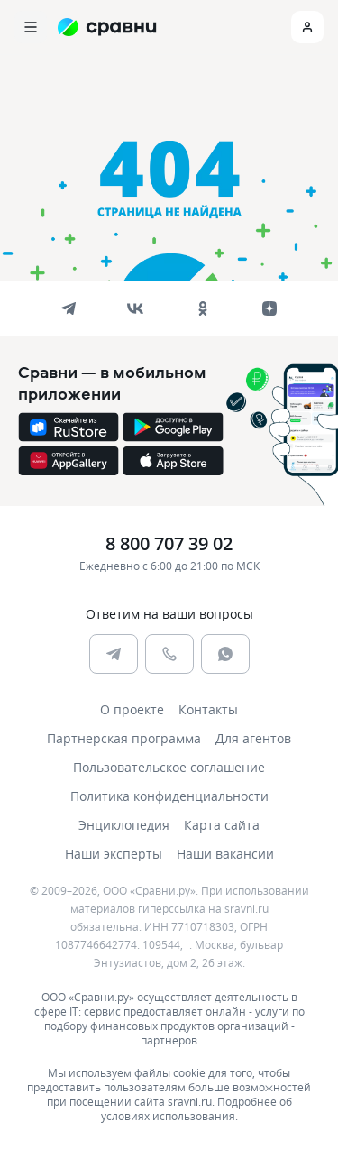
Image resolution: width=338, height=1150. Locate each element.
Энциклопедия (123, 824)
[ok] (203, 308)
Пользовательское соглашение (169, 767)
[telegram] (68, 308)
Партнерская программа (124, 738)
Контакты (208, 709)
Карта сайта (222, 824)
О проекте (132, 709)
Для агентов (253, 738)
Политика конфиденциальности (169, 796)
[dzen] (269, 308)
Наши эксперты (113, 853)
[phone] (169, 654)
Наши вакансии (225, 853)
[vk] (135, 308)
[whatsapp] (225, 654)
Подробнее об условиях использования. (196, 1108)
